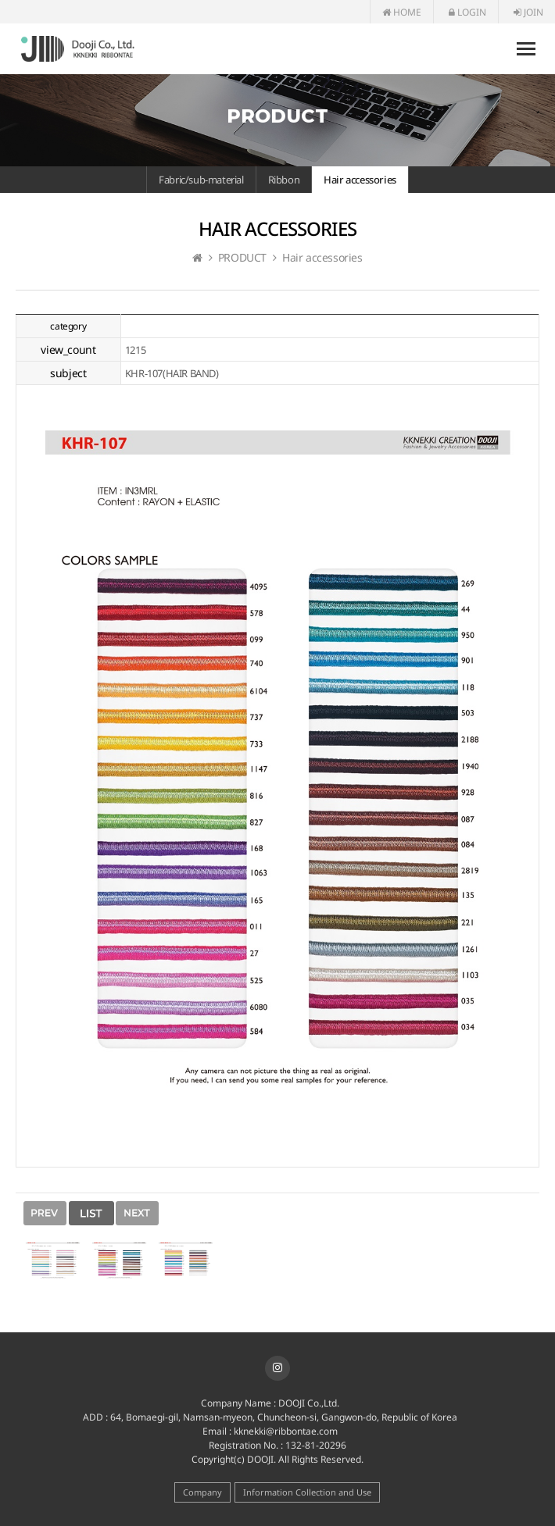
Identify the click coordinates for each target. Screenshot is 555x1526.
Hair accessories (360, 180)
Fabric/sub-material (201, 180)
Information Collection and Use (307, 1492)
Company (202, 1492)
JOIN (528, 12)
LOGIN (467, 12)
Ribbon (284, 180)
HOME (401, 12)
